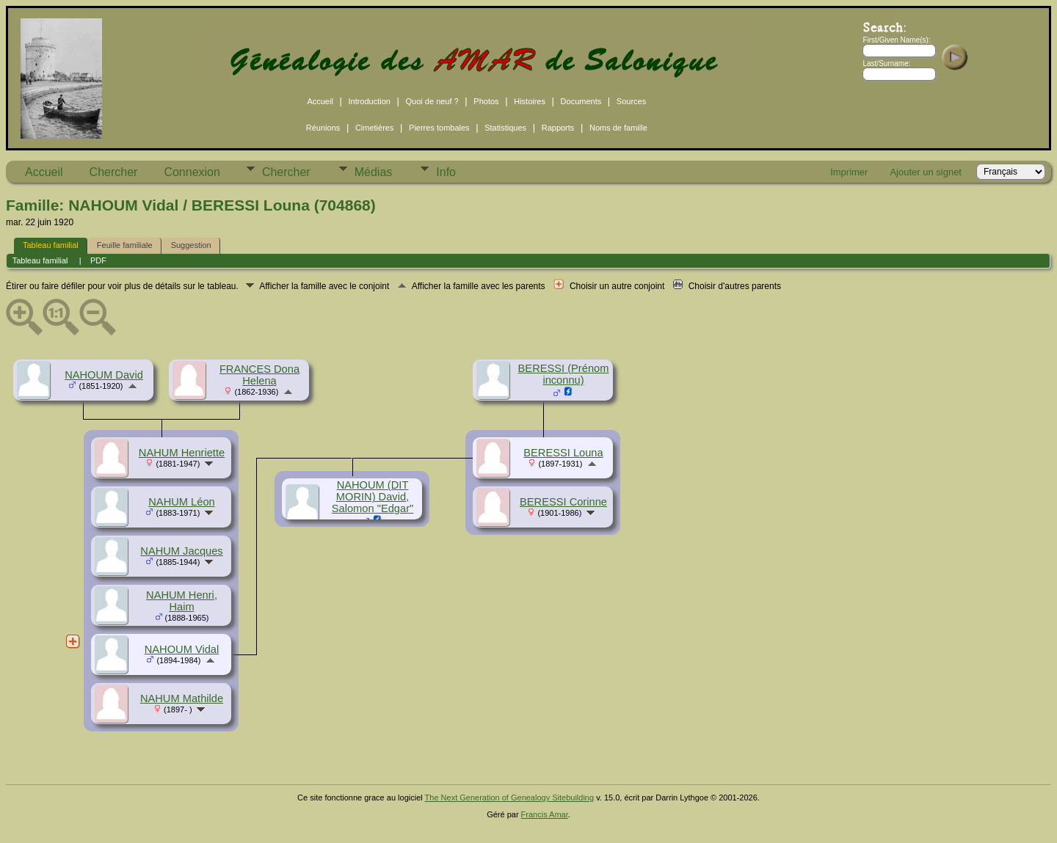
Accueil (320, 101)
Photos (485, 101)
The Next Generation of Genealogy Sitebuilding (510, 797)
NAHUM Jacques (181, 551)
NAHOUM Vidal (182, 649)
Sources (631, 101)
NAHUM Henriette (182, 453)
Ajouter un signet (926, 172)
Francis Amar (544, 814)
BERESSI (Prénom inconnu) (563, 374)
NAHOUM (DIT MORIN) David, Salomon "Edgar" (372, 496)
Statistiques (505, 127)
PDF (98, 260)
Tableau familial (51, 245)
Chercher (114, 172)
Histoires (529, 101)
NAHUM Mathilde (181, 698)
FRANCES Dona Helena (259, 375)
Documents (581, 101)
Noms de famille (618, 127)
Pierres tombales (439, 127)
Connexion (192, 172)
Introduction (369, 101)
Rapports (558, 127)
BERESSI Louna (563, 453)
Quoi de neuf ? (432, 101)
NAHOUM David (104, 375)
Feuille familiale (125, 245)
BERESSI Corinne (563, 502)
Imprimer (849, 172)
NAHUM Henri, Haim (181, 601)
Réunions (323, 127)
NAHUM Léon (181, 502)
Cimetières (374, 127)
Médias (374, 172)
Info (446, 172)
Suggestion (191, 245)
